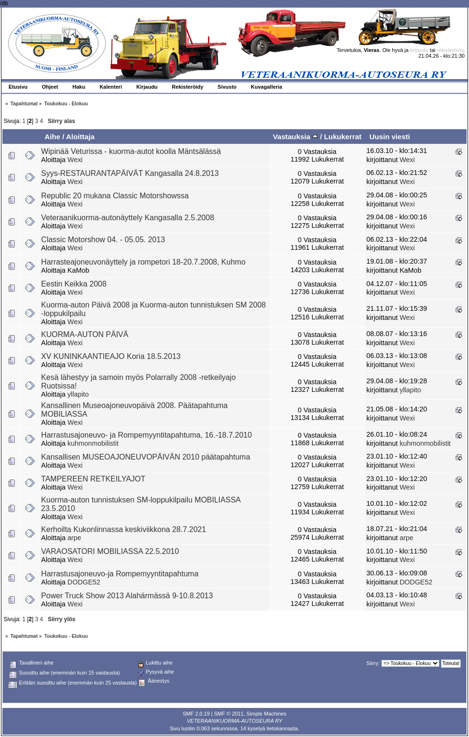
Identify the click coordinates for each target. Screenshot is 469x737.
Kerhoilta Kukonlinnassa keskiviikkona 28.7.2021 (123, 529)
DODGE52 (84, 582)
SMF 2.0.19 (196, 714)
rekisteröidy (450, 50)
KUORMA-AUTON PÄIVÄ (84, 334)
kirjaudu (419, 50)
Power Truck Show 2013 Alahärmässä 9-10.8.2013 (127, 596)
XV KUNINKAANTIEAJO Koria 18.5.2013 (111, 356)
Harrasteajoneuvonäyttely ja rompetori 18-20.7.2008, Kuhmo (143, 262)
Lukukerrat (343, 137)
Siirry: (373, 663)
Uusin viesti (389, 137)
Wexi (75, 160)
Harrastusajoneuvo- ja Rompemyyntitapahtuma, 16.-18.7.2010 (146, 435)
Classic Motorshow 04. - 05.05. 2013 (103, 239)
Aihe (52, 137)
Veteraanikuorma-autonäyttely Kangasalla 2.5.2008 (127, 218)
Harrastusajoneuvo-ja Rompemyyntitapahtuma (119, 574)
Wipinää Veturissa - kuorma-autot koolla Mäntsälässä (131, 151)
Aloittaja (80, 137)
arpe (75, 538)
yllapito (78, 394)
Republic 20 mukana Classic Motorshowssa (114, 196)
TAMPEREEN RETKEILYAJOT (93, 479)
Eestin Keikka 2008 (73, 284)
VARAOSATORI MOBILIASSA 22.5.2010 (110, 551)
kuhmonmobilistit (93, 443)
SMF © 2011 (229, 714)
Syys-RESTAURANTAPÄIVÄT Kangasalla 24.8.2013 (130, 173)
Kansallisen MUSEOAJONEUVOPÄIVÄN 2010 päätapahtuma (145, 457)
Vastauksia (295, 137)
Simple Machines (266, 714)
